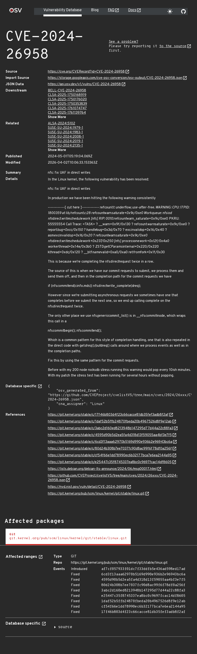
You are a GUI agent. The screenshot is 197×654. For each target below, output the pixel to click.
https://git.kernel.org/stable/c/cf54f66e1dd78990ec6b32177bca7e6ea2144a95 (110, 455)
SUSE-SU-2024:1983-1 (65, 132)
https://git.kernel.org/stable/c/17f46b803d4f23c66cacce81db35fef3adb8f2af (108, 415)
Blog (94, 10)
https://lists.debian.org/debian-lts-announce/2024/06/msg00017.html (102, 469)
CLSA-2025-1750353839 (67, 104)
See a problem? (123, 42)
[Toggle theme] (170, 11)
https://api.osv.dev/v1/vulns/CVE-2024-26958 (84, 84)
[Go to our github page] (183, 11)
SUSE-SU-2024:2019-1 (65, 141)
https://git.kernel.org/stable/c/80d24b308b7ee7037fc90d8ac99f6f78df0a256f (110, 449)
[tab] (68, 537)
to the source (172, 46)
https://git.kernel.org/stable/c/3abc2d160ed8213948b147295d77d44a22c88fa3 (110, 428)
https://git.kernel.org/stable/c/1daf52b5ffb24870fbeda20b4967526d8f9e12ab (110, 421)
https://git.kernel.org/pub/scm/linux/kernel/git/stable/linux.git (96, 494)
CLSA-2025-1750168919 (67, 95)
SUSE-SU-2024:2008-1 (66, 137)
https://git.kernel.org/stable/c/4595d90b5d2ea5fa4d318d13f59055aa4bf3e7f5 (110, 435)
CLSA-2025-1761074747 (67, 108)
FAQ (111, 10)
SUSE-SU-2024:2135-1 (65, 146)
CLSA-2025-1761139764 (67, 113)
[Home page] (15, 12)
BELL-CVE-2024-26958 (67, 90)
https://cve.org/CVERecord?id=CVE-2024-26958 (86, 72)
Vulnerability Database (62, 10)
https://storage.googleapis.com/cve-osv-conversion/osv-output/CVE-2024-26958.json (115, 78)
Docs (132, 10)
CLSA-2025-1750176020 (67, 99)
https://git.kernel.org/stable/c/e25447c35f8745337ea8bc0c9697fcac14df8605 (110, 462)
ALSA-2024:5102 (61, 123)
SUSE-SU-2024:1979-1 (65, 128)
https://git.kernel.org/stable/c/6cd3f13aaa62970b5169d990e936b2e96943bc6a (110, 442)
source (65, 627)
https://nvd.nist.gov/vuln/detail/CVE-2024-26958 (87, 487)
